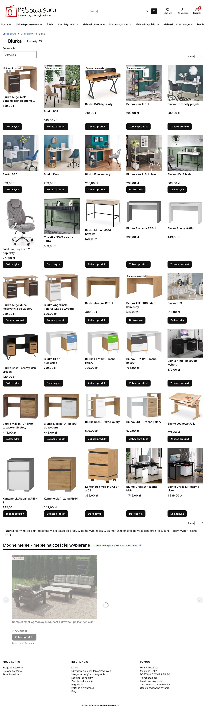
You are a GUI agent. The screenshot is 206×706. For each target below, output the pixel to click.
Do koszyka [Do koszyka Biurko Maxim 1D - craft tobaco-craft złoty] (12, 438)
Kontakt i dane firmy (82, 677)
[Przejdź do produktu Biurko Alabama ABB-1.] (144, 211)
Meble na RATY (148, 670)
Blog (73, 691)
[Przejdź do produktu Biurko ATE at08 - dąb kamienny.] (144, 286)
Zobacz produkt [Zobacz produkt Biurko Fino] (56, 189)
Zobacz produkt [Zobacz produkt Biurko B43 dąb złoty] (97, 126)
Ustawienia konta (12, 670)
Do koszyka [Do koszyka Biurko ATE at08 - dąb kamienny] (136, 320)
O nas (74, 667)
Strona (191, 56)
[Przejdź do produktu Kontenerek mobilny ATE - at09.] (103, 465)
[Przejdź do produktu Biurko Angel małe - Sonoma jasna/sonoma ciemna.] (20, 79)
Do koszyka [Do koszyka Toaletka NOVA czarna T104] (53, 264)
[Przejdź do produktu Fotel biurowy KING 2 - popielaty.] (20, 222)
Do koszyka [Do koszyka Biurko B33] (177, 320)
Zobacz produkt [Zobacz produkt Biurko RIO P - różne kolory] (138, 438)
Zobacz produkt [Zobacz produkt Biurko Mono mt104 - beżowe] (97, 264)
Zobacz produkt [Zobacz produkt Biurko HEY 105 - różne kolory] (97, 383)
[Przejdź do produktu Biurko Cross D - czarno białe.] (144, 465)
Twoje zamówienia (13, 667)
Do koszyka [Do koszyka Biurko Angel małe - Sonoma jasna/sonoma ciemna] (12, 126)
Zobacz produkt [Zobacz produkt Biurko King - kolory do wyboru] (179, 383)
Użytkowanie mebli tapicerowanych (91, 670)
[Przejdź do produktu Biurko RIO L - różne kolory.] (103, 405)
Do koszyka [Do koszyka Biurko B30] (12, 189)
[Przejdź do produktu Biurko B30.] (20, 153)
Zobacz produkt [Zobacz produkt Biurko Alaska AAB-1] (179, 264)
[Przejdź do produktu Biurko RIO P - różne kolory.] (144, 405)
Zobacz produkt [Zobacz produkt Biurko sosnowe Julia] (179, 438)
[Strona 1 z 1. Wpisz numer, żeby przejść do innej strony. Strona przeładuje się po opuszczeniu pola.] (197, 56)
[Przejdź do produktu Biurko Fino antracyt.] (103, 153)
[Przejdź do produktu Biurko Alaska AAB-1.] (185, 211)
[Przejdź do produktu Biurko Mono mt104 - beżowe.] (103, 212)
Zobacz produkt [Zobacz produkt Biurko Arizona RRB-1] (97, 320)
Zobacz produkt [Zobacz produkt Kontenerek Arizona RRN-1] (56, 513)
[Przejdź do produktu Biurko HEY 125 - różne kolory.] (144, 342)
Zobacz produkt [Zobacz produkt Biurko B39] (56, 126)
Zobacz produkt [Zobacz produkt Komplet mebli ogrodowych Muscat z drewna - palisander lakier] (24, 637)
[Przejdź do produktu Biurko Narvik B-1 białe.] (144, 153)
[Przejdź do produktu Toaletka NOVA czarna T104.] (62, 216)
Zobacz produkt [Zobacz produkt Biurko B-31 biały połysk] (179, 126)
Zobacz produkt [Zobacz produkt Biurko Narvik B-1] (138, 126)
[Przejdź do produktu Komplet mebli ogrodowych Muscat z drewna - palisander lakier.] (54, 587)
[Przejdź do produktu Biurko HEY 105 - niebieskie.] (62, 342)
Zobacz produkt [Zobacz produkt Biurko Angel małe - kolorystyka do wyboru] (56, 320)
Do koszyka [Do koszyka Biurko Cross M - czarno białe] (177, 513)
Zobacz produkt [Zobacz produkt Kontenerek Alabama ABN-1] (15, 513)
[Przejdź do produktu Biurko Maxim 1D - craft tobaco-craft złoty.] (20, 406)
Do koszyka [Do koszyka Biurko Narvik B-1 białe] (136, 189)
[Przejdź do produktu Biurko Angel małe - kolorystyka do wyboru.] (62, 287)
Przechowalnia (11, 674)
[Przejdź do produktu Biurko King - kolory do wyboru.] (185, 343)
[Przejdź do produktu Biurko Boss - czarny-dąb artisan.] (20, 347)
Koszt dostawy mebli (151, 681)
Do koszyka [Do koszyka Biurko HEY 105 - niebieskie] (53, 383)
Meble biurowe (28, 33)
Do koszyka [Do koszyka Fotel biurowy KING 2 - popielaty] (12, 264)
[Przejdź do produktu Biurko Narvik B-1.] (144, 83)
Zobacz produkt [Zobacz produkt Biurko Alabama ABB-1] (138, 264)
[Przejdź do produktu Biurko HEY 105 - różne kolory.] (103, 342)
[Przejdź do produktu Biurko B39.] (62, 86)
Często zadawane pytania (154, 687)
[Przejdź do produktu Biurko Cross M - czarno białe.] (185, 465)
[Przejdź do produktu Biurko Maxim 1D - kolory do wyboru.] (62, 406)
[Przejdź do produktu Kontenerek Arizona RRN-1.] (62, 471)
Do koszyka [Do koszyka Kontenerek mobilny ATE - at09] (94, 513)
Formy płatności (149, 667)
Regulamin (77, 684)
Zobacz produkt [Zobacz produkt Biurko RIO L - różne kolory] (97, 438)
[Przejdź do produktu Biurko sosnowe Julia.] (185, 406)
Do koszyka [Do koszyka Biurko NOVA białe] (177, 189)
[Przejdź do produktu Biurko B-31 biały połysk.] (185, 83)
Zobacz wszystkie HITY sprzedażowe (118, 545)
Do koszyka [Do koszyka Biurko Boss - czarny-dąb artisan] (12, 383)
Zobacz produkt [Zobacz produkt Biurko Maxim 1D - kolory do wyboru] (56, 438)
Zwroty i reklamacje (82, 681)
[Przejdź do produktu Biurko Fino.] (62, 153)
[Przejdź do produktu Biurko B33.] (185, 286)
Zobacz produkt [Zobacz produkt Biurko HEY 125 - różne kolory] (138, 383)
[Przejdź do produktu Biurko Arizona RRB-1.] (103, 286)
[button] (154, 11)
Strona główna (9, 33)
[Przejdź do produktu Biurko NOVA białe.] (185, 153)
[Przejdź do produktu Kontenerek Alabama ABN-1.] (20, 471)
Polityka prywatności (82, 687)
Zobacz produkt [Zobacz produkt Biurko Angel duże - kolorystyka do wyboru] (15, 320)
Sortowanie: (9, 48)
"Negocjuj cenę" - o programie (88, 674)
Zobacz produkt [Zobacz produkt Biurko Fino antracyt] (97, 189)
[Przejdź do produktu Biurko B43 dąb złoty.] (103, 83)
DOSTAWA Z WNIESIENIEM (155, 674)
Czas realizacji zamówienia (155, 684)
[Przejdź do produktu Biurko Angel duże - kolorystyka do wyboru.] (20, 287)
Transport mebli (148, 677)
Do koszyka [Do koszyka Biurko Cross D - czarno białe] (136, 513)
